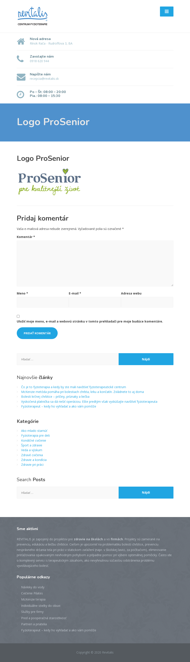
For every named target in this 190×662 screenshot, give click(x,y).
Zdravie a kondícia (34, 460)
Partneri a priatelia (34, 624)
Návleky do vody (32, 587)
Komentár (26, 237)
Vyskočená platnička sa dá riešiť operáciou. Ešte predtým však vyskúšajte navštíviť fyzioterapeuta (89, 401)
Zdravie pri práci (32, 464)
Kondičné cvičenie (33, 440)
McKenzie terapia (33, 599)
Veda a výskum (31, 450)
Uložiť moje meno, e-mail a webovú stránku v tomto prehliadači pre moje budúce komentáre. (90, 321)
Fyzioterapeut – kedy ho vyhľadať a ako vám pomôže (58, 406)
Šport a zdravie (31, 445)
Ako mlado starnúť (34, 431)
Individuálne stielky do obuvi (40, 606)
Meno (22, 293)
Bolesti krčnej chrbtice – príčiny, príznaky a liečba (55, 396)
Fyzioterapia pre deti (35, 435)
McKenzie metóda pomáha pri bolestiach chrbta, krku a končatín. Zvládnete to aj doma (82, 392)
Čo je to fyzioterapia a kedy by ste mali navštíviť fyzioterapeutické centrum (73, 387)
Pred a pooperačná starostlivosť (43, 618)
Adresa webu (131, 293)
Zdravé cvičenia (32, 455)
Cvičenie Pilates (32, 593)
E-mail (75, 293)
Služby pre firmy (32, 612)
